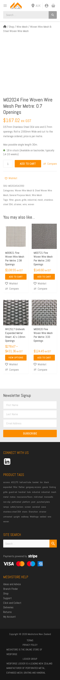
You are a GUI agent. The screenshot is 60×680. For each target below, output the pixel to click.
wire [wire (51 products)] (49, 516)
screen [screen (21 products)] (28, 506)
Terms (30, 640)
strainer (17, 204)
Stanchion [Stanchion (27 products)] (33, 511)
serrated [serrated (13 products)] (36, 506)
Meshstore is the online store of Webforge (24, 652)
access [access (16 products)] (6, 482)
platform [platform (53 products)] (26, 501)
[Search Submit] (53, 544)
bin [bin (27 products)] (41, 482)
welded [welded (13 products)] (43, 516)
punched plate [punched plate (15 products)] (43, 501)
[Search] (53, 15)
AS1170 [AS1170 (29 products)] (14, 482)
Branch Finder (10, 589)
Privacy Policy (30, 645)
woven (31, 204)
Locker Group (30, 659)
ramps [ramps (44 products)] (6, 506)
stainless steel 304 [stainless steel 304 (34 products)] (12, 511)
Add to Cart (28, 163)
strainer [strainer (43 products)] (42, 511)
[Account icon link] (46, 6)
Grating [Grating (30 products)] (52, 487)
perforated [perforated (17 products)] (16, 501)
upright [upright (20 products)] (16, 516)
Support (7, 598)
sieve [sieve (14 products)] (43, 506)
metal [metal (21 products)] (5, 496)
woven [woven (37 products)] (6, 521)
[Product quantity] (7, 164)
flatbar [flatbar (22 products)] (22, 487)
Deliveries (8, 607)
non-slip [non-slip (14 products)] (6, 501)
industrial (32, 199)
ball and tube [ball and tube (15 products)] (25, 482)
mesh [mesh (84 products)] (53, 492)
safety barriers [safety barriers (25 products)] (16, 506)
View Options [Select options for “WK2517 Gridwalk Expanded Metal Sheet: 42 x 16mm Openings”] (15, 357)
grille (24, 199)
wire (25, 204)
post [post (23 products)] (33, 501)
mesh (40, 199)
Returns (7, 612)
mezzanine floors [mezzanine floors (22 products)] (24, 496)
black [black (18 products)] (46, 482)
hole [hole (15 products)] (29, 492)
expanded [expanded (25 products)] (7, 487)
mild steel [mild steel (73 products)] (38, 496)
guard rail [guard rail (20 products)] (13, 492)
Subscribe (30, 433)
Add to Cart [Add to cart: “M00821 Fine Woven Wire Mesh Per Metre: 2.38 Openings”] (16, 276)
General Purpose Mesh (20, 195)
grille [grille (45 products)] (5, 492)
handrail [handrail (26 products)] (22, 492)
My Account (9, 616)
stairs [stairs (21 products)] (24, 511)
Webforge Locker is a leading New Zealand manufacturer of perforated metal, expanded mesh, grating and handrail (29, 668)
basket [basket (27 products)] (35, 482)
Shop (11, 26)
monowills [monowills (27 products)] (48, 496)
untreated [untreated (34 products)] (7, 516)
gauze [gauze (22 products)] (45, 487)
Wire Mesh (22, 26)
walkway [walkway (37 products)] (25, 516)
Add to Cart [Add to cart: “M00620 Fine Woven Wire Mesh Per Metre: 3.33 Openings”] (44, 357)
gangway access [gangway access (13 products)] (33, 487)
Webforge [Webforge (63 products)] (34, 516)
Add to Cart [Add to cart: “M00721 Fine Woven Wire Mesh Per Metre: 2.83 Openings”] (44, 276)
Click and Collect (12, 603)
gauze (18, 199)
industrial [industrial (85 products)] (45, 492)
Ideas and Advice (12, 584)
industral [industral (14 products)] (36, 492)
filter (11, 199)
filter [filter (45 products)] (15, 487)
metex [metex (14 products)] (13, 496)
